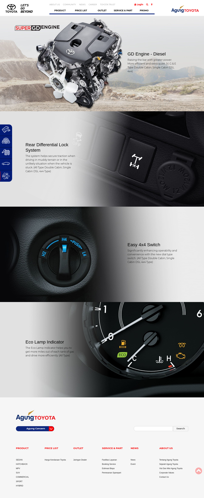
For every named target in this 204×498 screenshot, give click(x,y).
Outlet (102, 10)
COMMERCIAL (22, 477)
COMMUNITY (69, 4)
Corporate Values (166, 473)
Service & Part (123, 10)
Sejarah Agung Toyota (168, 464)
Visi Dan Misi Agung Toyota (170, 468)
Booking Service (109, 464)
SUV (18, 473)
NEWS (82, 4)
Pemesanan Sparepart (111, 473)
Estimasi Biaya (108, 468)
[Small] (153, 428)
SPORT (19, 481)
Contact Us (164, 477)
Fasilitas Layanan (109, 460)
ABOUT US (54, 4)
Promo (144, 10)
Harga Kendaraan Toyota (55, 460)
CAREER (93, 4)
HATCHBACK (22, 464)
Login (138, 4)
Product (60, 10)
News (133, 460)
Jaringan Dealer (80, 460)
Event (133, 464)
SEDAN (19, 460)
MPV (18, 468)
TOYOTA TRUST (107, 4)
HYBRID (19, 486)
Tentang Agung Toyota (168, 460)
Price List (81, 10)
